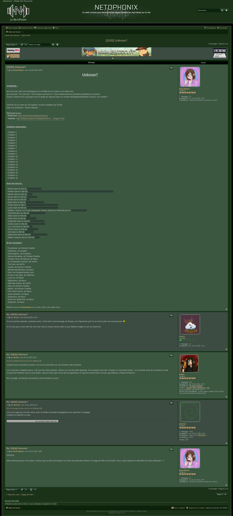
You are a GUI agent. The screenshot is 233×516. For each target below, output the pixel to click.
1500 (191, 431)
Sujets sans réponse (12, 35)
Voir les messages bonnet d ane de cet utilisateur (23, 361)
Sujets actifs (25, 35)
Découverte (28, 1)
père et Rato (32, 229)
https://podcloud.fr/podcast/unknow (33, 116)
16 (190, 96)
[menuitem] (25, 28)
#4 (7, 405)
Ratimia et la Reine (39, 234)
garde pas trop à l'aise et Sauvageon (42, 208)
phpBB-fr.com (120, 513)
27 (190, 344)
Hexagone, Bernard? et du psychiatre (42, 205)
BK (28, 199)
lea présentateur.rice (36, 224)
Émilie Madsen (184, 89)
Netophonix (7, 1)
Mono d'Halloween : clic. (201, 388)
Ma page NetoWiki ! (196, 386)
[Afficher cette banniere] (112, 58)
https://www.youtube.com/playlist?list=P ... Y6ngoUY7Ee (40, 118)
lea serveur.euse (37, 221)
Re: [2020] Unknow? (17, 314)
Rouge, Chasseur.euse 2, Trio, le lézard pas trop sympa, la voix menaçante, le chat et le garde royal (70, 191)
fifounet (182, 336)
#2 (7, 317)
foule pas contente (79, 210)
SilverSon (182, 424)
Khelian (182, 374)
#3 (7, 357)
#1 (7, 70)
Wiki (21, 1)
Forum (16, 1)
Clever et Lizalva (34, 189)
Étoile (29, 194)
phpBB (121, 511)
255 (190, 382)
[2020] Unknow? (116, 40)
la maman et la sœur (35, 202)
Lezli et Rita (32, 197)
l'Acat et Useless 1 (37, 213)
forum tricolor (103, 511)
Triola (37, 237)
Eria (28, 216)
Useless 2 (29, 232)
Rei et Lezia (31, 218)
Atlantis (189, 388)
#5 (7, 451)
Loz (31, 226)
